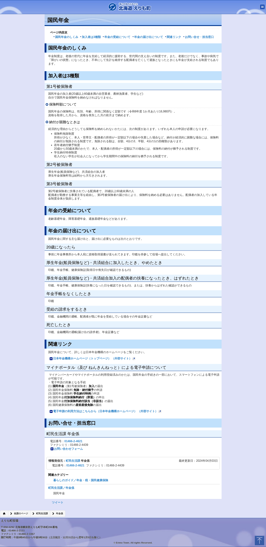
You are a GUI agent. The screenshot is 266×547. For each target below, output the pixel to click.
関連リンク (173, 36)
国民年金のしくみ (65, 36)
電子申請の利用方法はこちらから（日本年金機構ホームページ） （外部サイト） (105, 412)
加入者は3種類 (90, 36)
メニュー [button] (262, 7)
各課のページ (21, 513)
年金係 (59, 513)
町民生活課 (73, 460)
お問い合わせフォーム (66, 449)
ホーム (4, 513)
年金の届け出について (147, 36)
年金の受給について (116, 36)
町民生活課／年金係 (61, 487)
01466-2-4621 (73, 441)
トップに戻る (259, 540)
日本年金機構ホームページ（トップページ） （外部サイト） (92, 359)
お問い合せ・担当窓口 (198, 36)
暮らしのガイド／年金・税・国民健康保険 (80, 480)
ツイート (57, 502)
